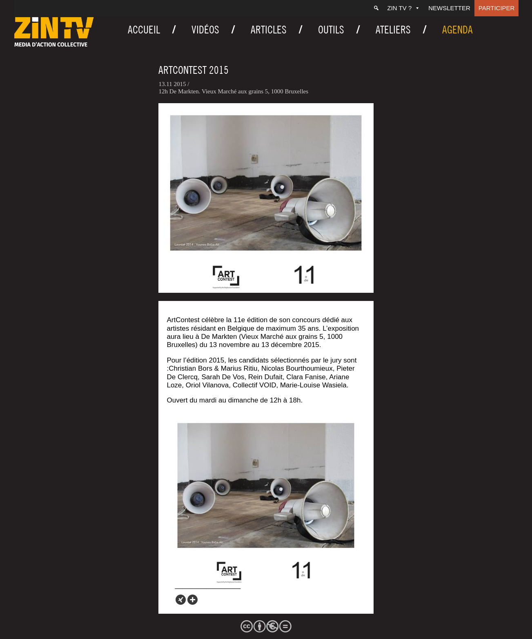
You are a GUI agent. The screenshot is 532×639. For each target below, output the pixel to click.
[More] (192, 600)
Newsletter (449, 7)
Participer (497, 7)
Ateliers (393, 29)
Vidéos (205, 29)
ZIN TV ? (404, 7)
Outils (331, 29)
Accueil (144, 29)
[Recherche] (376, 8)
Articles (269, 29)
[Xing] (181, 600)
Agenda (457, 29)
